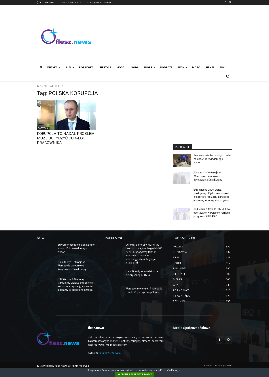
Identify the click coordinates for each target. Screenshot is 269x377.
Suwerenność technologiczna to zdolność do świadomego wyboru (212, 159)
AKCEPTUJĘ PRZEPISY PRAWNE (134, 374)
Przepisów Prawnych (170, 370)
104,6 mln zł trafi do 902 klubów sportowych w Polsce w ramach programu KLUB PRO (212, 213)
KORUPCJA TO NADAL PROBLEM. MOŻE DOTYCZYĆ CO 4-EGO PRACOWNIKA (66, 138)
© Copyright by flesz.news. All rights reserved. (63, 365)
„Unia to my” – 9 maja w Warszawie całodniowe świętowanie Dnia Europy (208, 176)
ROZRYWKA (43, 128)
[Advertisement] (163, 35)
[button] (227, 76)
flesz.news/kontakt (109, 352)
